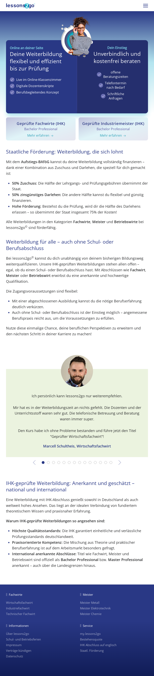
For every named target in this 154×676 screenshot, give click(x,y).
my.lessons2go (90, 633)
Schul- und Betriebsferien (23, 639)
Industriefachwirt (17, 608)
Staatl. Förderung (92, 650)
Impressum (14, 645)
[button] (145, 5)
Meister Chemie (90, 614)
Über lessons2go (17, 633)
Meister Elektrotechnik (95, 608)
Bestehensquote (91, 639)
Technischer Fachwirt (20, 614)
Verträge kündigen (18, 650)
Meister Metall (89, 602)
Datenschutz (14, 656)
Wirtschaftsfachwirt (19, 602)
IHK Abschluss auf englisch (98, 645)
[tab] (43, 462)
